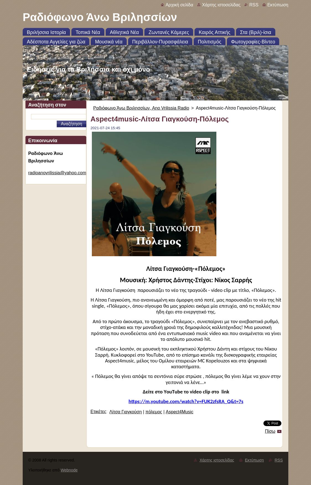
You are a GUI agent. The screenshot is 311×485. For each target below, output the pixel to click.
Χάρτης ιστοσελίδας (221, 4)
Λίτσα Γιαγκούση (125, 411)
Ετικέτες (98, 411)
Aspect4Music (179, 411)
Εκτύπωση (277, 4)
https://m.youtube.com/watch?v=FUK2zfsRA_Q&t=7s (186, 401)
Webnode (69, 470)
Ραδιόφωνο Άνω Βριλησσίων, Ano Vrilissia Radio (141, 108)
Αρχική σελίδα (179, 4)
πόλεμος (153, 411)
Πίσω (270, 431)
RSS (253, 4)
